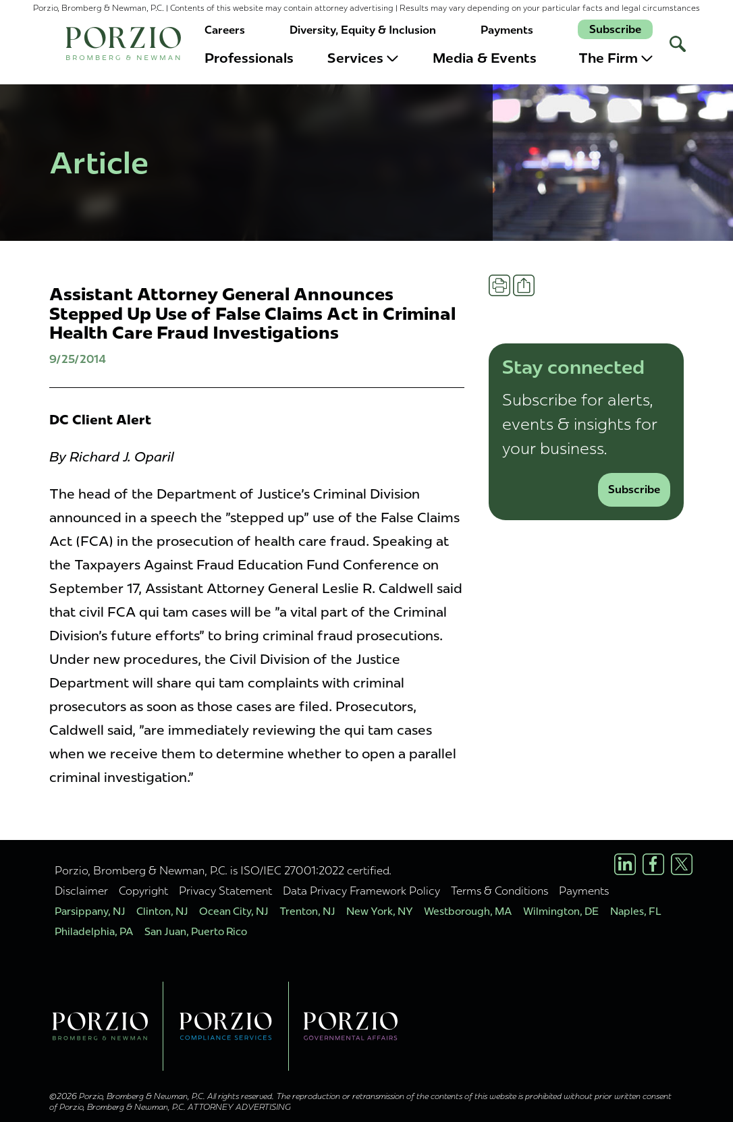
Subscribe (615, 29)
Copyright (143, 890)
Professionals (249, 58)
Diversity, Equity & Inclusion (363, 30)
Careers (225, 30)
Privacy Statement (225, 890)
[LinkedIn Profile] (625, 864)
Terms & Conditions (499, 890)
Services (362, 58)
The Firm (615, 58)
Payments (507, 30)
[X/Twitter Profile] (682, 864)
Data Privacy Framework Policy (361, 890)
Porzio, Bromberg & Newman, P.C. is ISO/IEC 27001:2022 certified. (223, 870)
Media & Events (485, 58)
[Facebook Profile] (653, 864)
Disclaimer (81, 890)
